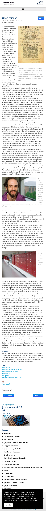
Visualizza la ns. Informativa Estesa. (26, 500)
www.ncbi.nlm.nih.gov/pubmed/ (12, 369)
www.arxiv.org (6, 367)
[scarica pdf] (6, 383)
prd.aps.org (5, 376)
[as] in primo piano (8, 405)
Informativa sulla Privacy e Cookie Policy (23, 509)
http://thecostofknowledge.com (11, 378)
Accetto (8, 505)
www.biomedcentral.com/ (10, 371)
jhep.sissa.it (6, 374)
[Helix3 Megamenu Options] (23, 9)
